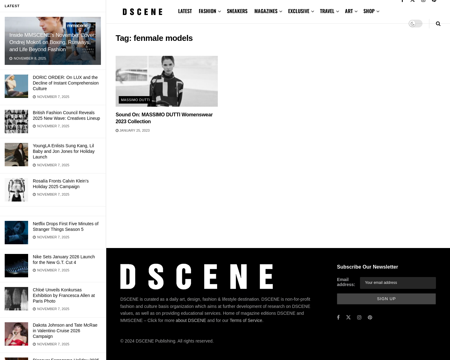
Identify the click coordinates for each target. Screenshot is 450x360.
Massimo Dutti (135, 100)
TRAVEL (327, 11)
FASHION (207, 11)
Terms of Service (246, 320)
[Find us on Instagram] (359, 317)
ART (349, 11)
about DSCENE (191, 320)
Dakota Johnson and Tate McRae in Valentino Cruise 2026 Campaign (65, 331)
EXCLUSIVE (298, 11)
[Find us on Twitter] (348, 317)
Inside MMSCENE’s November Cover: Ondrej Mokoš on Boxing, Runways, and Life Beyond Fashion (52, 42)
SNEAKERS (237, 11)
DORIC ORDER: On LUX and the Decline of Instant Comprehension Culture (66, 83)
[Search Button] (438, 23)
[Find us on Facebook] (338, 317)
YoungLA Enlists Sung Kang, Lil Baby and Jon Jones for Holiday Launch (64, 151)
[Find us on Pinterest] (370, 317)
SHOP (369, 11)
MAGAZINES (266, 11)
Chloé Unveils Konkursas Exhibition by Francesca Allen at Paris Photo (64, 295)
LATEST (185, 11)
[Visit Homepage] (142, 12)
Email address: (346, 282)
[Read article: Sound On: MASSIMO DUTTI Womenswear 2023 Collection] (167, 81)
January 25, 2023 (133, 130)
